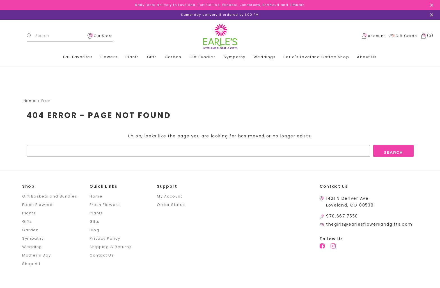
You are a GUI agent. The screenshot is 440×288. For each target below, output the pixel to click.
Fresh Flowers (37, 204)
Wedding (32, 247)
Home (96, 196)
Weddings (264, 57)
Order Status (171, 204)
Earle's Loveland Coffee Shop (316, 57)
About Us (367, 57)
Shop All (31, 263)
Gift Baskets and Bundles (49, 196)
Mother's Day (36, 255)
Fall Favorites (78, 57)
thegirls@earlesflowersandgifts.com (369, 224)
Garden (173, 57)
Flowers (109, 57)
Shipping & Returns (111, 247)
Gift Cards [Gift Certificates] (403, 36)
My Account (169, 196)
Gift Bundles (202, 57)
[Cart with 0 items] (426, 36)
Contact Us (102, 255)
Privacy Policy (105, 238)
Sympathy (234, 57)
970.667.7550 (342, 216)
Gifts (152, 57)
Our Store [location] (100, 36)
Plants (132, 57)
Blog (94, 230)
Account (373, 36)
